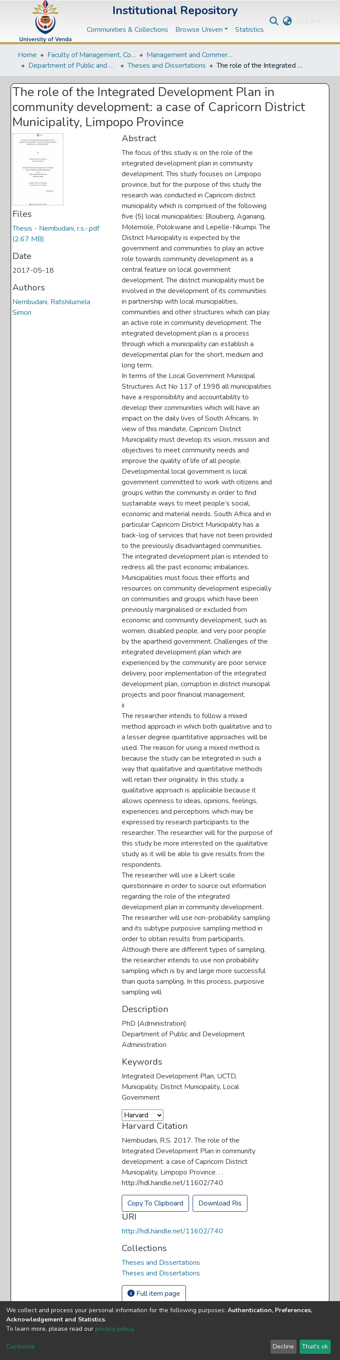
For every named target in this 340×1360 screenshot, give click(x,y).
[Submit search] (274, 21)
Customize (20, 1346)
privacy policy (114, 1329)
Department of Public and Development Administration (72, 65)
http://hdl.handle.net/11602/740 (172, 1231)
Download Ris (220, 1203)
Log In (306, 21)
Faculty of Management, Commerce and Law (91, 55)
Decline (283, 1346)
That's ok (315, 1346)
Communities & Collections (127, 30)
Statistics (249, 30)
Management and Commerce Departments (191, 55)
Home (27, 55)
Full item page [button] (154, 1293)
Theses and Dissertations (167, 65)
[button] (287, 21)
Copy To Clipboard (155, 1203)
